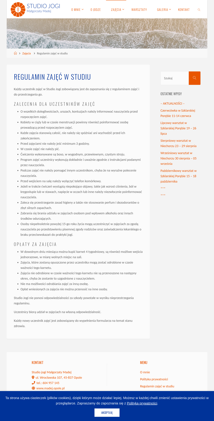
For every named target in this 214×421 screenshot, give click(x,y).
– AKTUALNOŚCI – (172, 103)
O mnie (145, 372)
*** (163, 188)
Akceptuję (107, 413)
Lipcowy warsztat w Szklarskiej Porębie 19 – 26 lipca (178, 128)
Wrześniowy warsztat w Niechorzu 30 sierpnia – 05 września (178, 158)
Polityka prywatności (154, 379)
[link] (199, 9)
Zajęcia (26, 53)
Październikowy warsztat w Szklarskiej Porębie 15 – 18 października (178, 176)
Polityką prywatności (142, 403)
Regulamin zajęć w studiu (157, 386)
